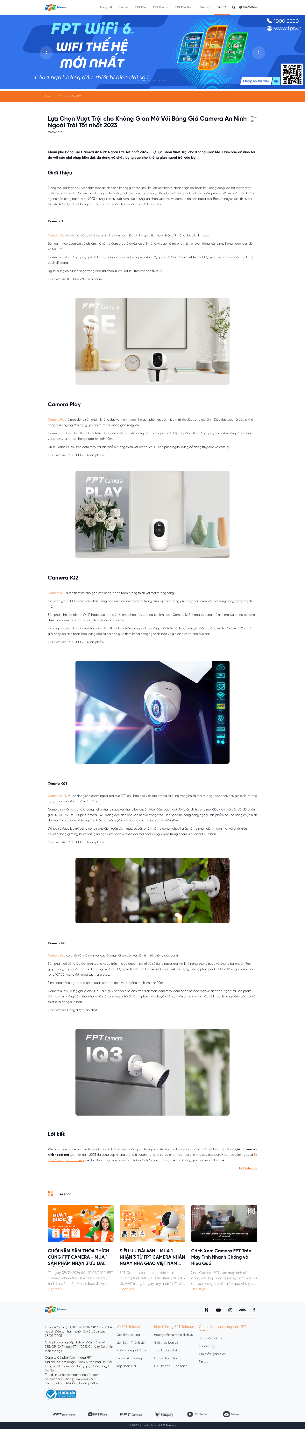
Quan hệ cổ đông (129, 1358)
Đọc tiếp (55, 1289)
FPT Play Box (183, 7)
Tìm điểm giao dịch (212, 1354)
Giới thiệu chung (128, 1335)
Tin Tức (222, 7)
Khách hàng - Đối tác (132, 1350)
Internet (123, 7)
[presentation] (46, 52)
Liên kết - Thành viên (131, 1342)
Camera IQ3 (56, 955)
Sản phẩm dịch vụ (211, 1338)
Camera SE (56, 235)
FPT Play (140, 7)
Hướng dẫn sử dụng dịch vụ (173, 1335)
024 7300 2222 (85, 1379)
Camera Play (57, 419)
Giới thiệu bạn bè (166, 1342)
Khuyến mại (207, 1346)
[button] (138, 80)
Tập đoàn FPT (126, 1366)
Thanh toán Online (167, 1350)
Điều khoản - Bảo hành (170, 1366)
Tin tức (203, 1362)
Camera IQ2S (57, 796)
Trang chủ (106, 7)
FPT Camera (160, 7)
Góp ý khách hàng (167, 1358)
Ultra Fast (204, 7)
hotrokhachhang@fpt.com (81, 1375)
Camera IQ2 (56, 593)
